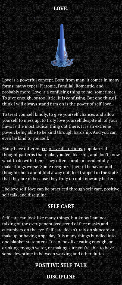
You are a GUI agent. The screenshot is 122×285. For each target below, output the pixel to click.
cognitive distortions (62, 148)
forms (7, 86)
